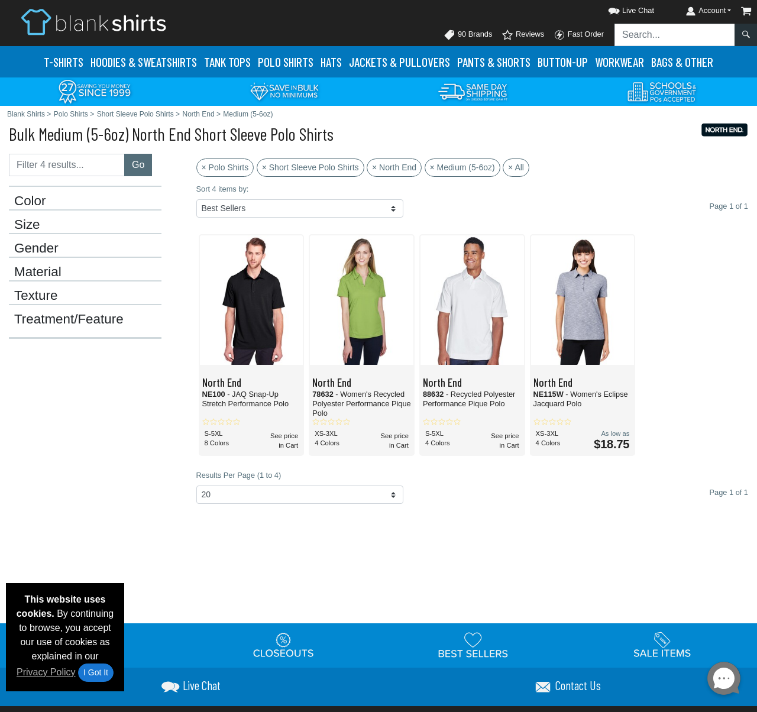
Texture (35, 295)
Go (138, 165)
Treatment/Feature (69, 319)
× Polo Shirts (225, 167)
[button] (620, 8)
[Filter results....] (67, 165)
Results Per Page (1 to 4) (239, 475)
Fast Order (579, 35)
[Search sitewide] (674, 35)
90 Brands (468, 35)
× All (516, 167)
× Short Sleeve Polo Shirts (310, 167)
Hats (331, 61)
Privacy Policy (46, 672)
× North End (394, 167)
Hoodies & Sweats (143, 61)
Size (27, 224)
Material (38, 272)
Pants (493, 61)
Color (30, 201)
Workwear (619, 61)
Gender (36, 248)
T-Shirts (63, 61)
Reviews (523, 35)
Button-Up (563, 61)
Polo (285, 61)
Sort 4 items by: (222, 189)
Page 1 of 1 (729, 492)
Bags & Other (682, 61)
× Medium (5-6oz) (462, 167)
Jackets (399, 61)
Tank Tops (227, 61)
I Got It (95, 672)
